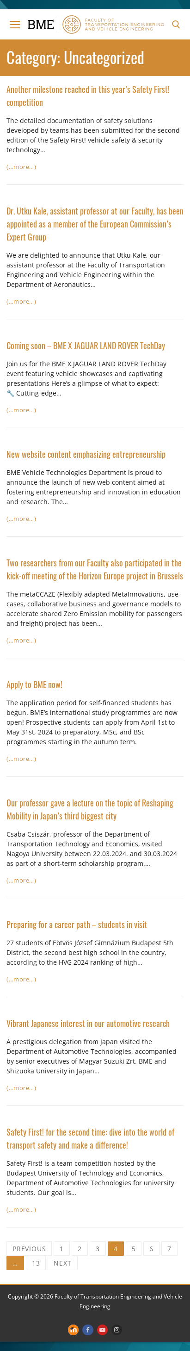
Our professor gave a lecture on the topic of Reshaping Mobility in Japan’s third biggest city (89, 809)
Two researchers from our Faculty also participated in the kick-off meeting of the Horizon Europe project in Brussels (94, 569)
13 (36, 1263)
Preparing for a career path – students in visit (76, 924)
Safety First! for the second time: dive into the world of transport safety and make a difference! (90, 1138)
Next (62, 1263)
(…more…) (21, 167)
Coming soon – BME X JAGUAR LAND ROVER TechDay (85, 345)
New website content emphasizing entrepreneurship (85, 454)
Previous (29, 1248)
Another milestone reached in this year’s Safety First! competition (88, 95)
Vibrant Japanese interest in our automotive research (88, 1023)
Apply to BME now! (34, 684)
